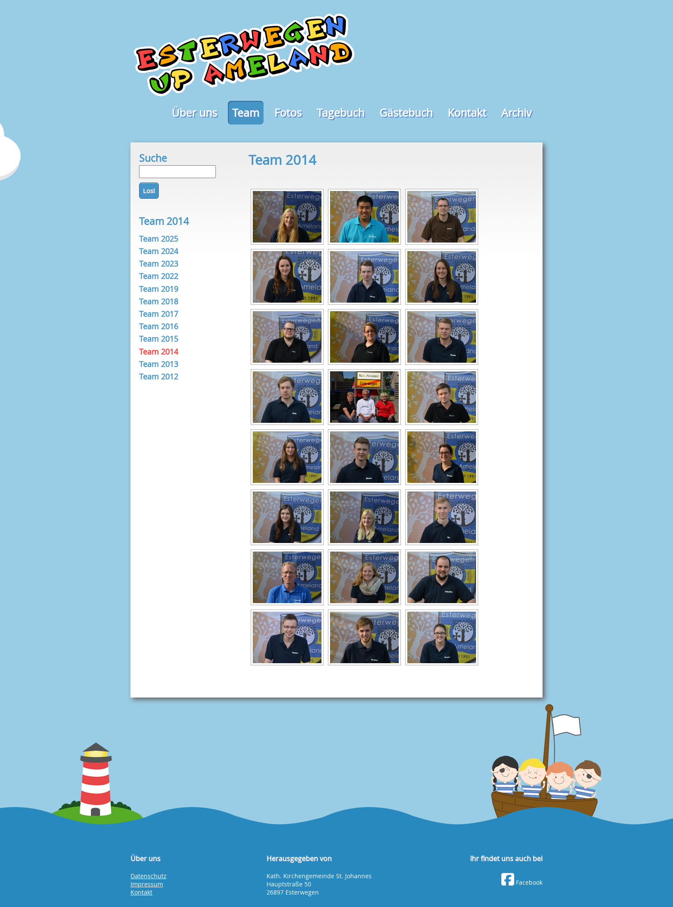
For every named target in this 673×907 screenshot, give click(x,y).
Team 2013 (158, 364)
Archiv (516, 113)
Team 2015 (158, 339)
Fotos (288, 113)
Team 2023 (158, 263)
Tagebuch (340, 113)
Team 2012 (158, 376)
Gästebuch (406, 113)
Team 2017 (158, 314)
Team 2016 (158, 326)
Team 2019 (158, 289)
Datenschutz (148, 876)
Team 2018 (158, 301)
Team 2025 (158, 239)
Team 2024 (158, 251)
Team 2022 (158, 276)
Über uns (194, 113)
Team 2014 (158, 351)
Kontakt (467, 113)
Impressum (146, 884)
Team (245, 113)
